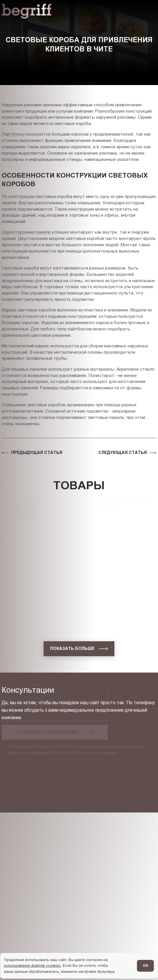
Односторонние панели (26, 232)
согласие (36, 747)
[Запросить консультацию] (55, 726)
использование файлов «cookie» (32, 965)
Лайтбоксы (13, 134)
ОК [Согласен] (145, 965)
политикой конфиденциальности (112, 741)
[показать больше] (79, 648)
